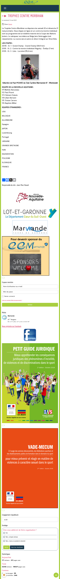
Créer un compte (6, 300)
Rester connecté (9, 296)
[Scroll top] (56, 575)
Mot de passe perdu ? (16, 300)
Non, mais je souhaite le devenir (15, 541)
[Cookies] (4, 575)
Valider (30, 305)
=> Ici (5, 519)
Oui (7, 533)
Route (10, 24)
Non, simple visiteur (12, 537)
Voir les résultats (17, 547)
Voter (6, 547)
